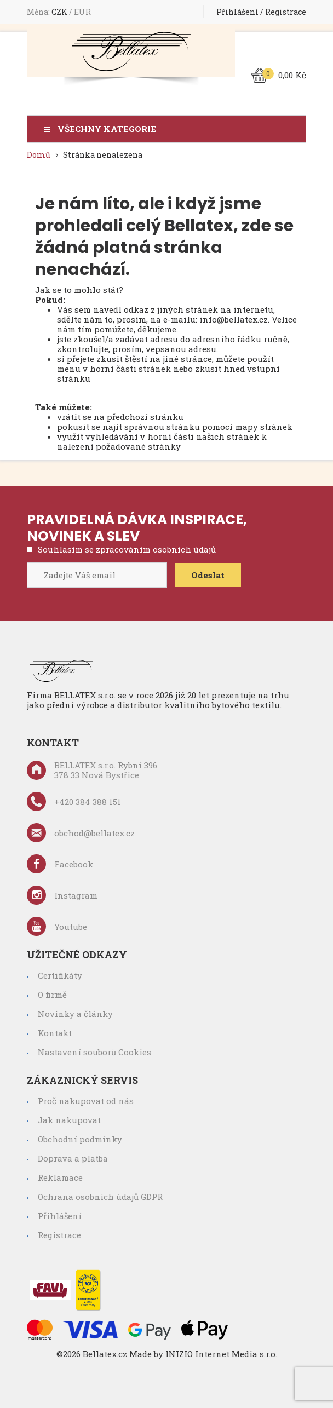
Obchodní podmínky (80, 1139)
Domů (38, 155)
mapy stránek (263, 426)
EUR (82, 12)
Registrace (285, 12)
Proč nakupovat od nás (86, 1100)
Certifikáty (60, 975)
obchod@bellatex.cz (81, 832)
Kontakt (55, 1032)
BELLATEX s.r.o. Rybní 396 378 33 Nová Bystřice (92, 770)
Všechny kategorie (107, 129)
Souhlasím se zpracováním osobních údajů (127, 549)
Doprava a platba (73, 1158)
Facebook (60, 863)
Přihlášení (237, 12)
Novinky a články (75, 1013)
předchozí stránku (145, 416)
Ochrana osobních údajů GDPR (100, 1196)
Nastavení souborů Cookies (94, 1052)
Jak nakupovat (69, 1119)
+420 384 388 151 (74, 801)
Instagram (62, 895)
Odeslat (208, 575)
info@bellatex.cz (233, 319)
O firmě (52, 994)
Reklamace (60, 1177)
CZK (60, 12)
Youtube (57, 926)
